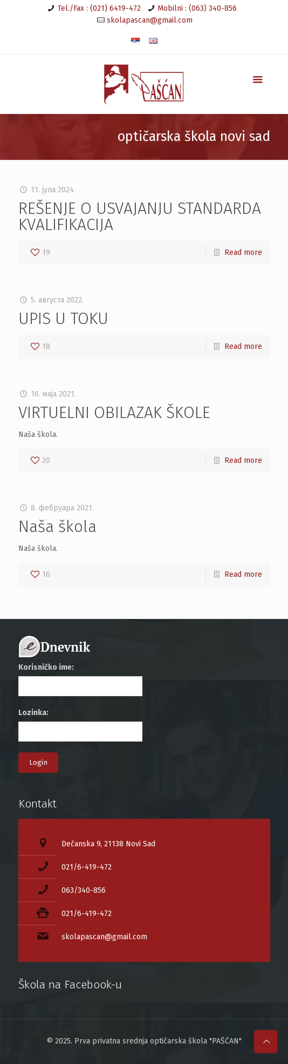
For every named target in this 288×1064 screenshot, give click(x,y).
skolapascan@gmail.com (150, 20)
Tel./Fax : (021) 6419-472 (99, 8)
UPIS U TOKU (63, 318)
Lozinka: (33, 712)
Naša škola (57, 526)
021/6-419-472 (86, 867)
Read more (243, 252)
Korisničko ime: (46, 667)
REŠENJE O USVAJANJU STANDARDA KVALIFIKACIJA (139, 216)
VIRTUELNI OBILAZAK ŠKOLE (114, 412)
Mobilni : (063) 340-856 (197, 8)
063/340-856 (83, 890)
